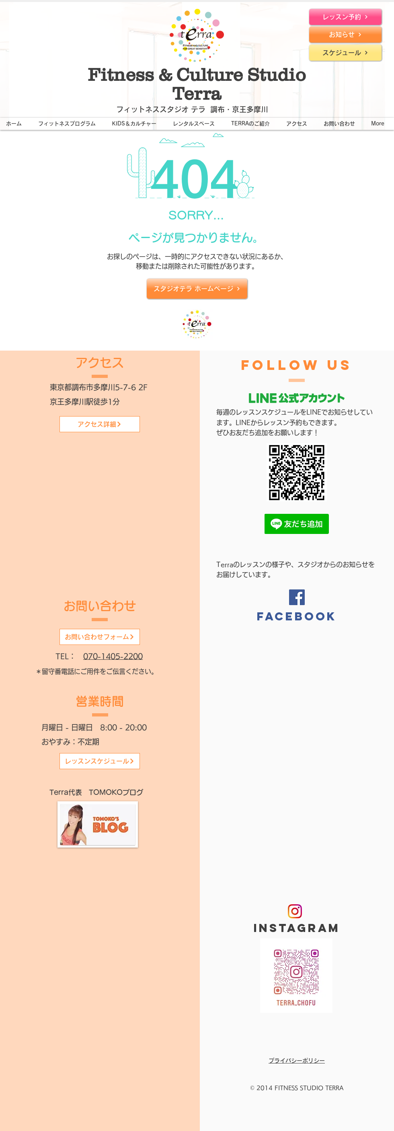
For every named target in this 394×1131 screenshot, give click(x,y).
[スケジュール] (345, 53)
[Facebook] (297, 597)
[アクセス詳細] (100, 424)
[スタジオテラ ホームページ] (197, 289)
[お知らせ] (345, 35)
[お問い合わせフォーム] (100, 637)
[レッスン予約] (345, 17)
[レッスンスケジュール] (100, 761)
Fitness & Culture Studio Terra (197, 83)
